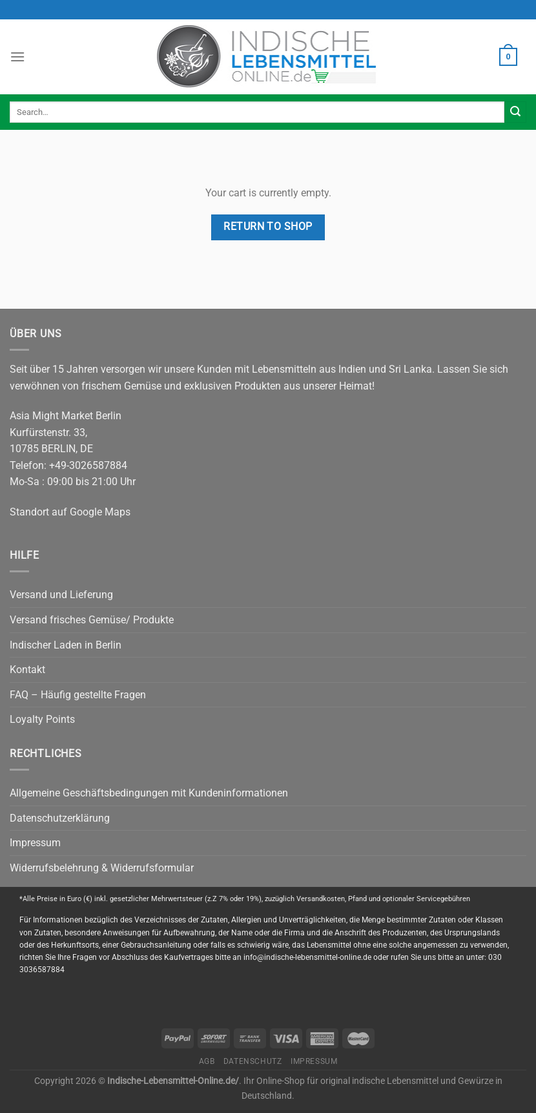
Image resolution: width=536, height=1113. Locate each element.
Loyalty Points (42, 719)
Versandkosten (320, 899)
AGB (207, 1061)
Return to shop (268, 227)
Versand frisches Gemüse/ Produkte (92, 620)
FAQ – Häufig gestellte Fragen (78, 695)
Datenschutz (252, 1061)
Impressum (35, 843)
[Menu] (17, 56)
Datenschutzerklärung (60, 818)
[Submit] (515, 112)
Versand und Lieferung (61, 594)
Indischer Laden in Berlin (65, 645)
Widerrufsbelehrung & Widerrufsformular (102, 868)
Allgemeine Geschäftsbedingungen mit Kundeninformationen (149, 793)
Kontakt (27, 669)
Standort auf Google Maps (70, 512)
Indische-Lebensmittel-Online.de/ (173, 1081)
